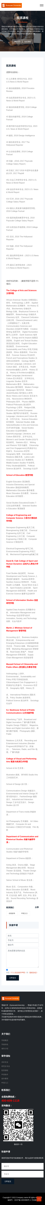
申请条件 (4, 1074)
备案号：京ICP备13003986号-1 (19, 1200)
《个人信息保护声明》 (18, 973)
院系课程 (11, 65)
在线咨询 (12, 913)
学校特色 (4, 1044)
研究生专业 (5, 1066)
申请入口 (24, 913)
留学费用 (4, 1079)
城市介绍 (4, 1049)
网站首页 (17, 42)
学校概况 (4, 1040)
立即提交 (12, 978)
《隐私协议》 (33, 973)
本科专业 (4, 1062)
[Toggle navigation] (42, 5)
